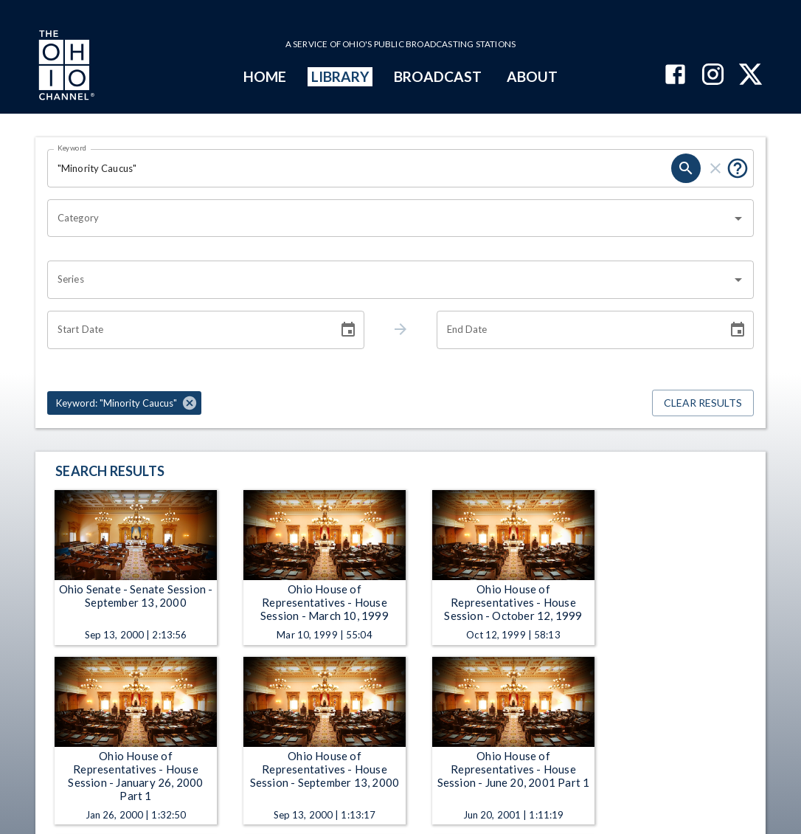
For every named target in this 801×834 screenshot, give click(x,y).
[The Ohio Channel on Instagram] (713, 75)
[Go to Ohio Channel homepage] (64, 67)
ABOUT (532, 76)
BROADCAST (438, 76)
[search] (686, 168)
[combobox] (389, 218)
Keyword (72, 147)
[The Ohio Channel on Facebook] (675, 75)
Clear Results (703, 403)
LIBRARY (340, 76)
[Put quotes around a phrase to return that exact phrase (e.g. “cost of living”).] (737, 168)
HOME (264, 76)
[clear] (715, 168)
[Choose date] (348, 330)
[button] (124, 403)
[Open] (738, 218)
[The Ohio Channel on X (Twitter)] (750, 75)
